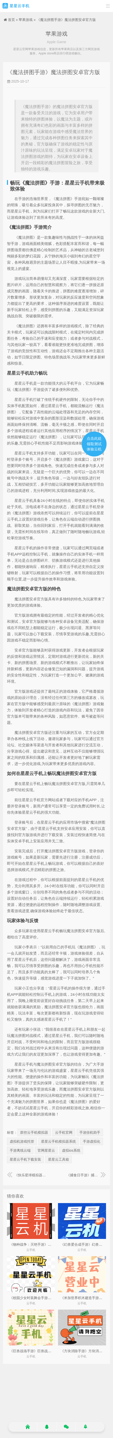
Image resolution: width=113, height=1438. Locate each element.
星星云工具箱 (58, 1159)
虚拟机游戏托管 (22, 1141)
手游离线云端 (20, 1150)
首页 (11, 20)
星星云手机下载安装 (25, 1159)
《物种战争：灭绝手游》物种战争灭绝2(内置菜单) (48, 1244)
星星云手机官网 (15, 6)
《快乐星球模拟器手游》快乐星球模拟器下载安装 (27, 1175)
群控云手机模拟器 (34, 1132)
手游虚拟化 (91, 1141)
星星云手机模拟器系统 (58, 1141)
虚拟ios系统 (71, 1150)
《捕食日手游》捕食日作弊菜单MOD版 (86, 1175)
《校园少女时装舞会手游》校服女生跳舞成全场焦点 (49, 1298)
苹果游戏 (26, 20)
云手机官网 (63, 1132)
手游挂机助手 (89, 1132)
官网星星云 (46, 1150)
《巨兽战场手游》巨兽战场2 (31, 1351)
